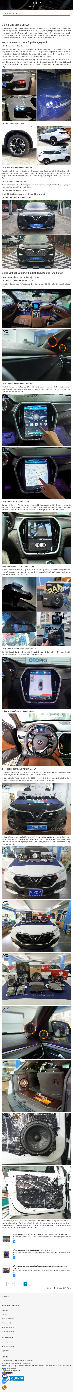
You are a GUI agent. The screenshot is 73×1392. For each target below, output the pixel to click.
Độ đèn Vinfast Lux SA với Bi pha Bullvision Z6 (32, 1250)
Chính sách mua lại (8, 1327)
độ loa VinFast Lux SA (44, 837)
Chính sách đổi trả (7, 1323)
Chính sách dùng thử (8, 1331)
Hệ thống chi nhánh (8, 1346)
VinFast (24, 176)
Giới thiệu (5, 1342)
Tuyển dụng (5, 1350)
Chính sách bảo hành (8, 1319)
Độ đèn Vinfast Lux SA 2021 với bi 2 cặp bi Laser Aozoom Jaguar (40, 1235)
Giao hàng (5, 1310)
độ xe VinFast (43, 1221)
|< (3, 1284)
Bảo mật (4, 1314)
